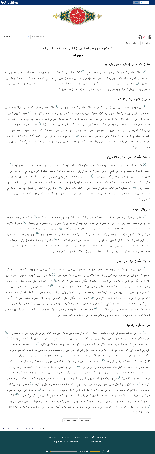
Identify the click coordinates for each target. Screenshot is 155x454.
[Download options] (150, 38)
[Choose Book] (12, 37)
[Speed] (103, 451)
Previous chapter (132, 43)
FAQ (86, 437)
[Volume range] (95, 451)
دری (142, 2)
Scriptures (52, 437)
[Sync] (108, 451)
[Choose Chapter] (27, 37)
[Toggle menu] (152, 3)
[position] (63, 451)
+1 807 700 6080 (99, 437)
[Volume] (87, 451)
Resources (76, 437)
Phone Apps (64, 437)
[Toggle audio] (140, 38)
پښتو (146, 2)
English (137, 2)
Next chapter (147, 43)
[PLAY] (47, 451)
